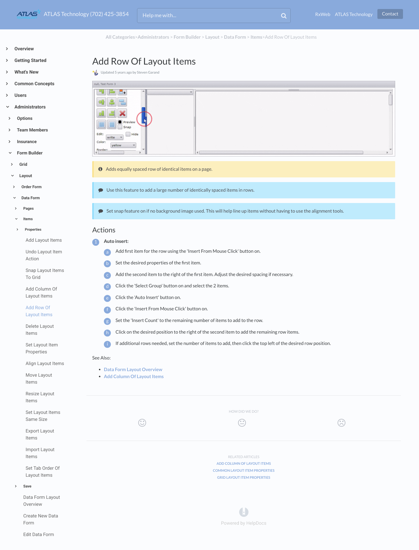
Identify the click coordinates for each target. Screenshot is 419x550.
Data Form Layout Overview (133, 369)
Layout (25, 175)
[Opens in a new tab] (243, 512)
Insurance (26, 141)
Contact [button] (390, 14)
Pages (28, 209)
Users (20, 95)
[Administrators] (153, 37)
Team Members (32, 130)
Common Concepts (34, 83)
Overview (24, 48)
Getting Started (30, 60)
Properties (33, 229)
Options (24, 118)
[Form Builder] (187, 37)
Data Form (30, 198)
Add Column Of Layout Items (134, 376)
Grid (22, 164)
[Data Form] (235, 37)
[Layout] (212, 37)
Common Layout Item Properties (244, 470)
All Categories (120, 37)
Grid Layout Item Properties (243, 477)
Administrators (30, 107)
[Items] (256, 37)
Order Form (31, 187)
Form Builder (29, 153)
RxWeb (322, 14)
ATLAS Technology (354, 14)
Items (27, 219)
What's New (26, 72)
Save (26, 486)
